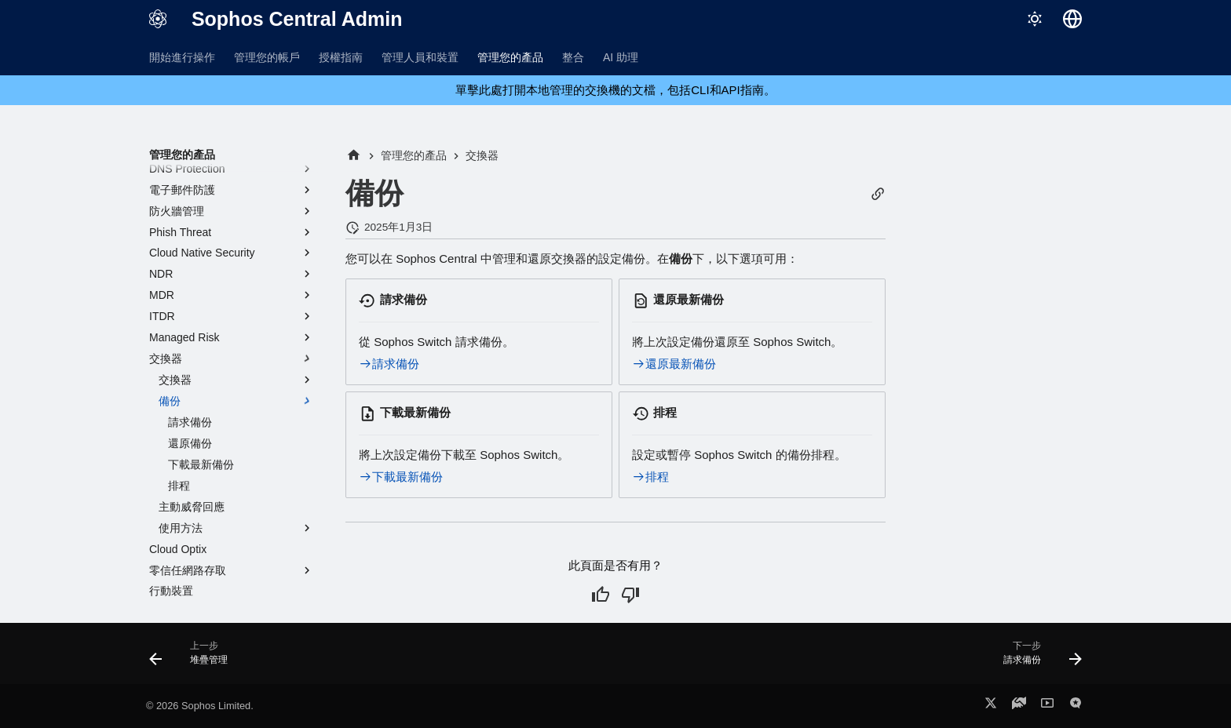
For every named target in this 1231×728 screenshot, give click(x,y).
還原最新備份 (674, 363)
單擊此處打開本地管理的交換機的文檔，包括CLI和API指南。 (615, 89)
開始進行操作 (182, 57)
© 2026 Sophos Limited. (200, 706)
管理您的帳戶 (267, 57)
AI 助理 (620, 57)
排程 (650, 476)
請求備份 (389, 363)
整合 (573, 57)
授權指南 (341, 57)
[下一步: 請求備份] (1037, 658)
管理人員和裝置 (420, 57)
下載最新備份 (401, 476)
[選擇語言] (1072, 19)
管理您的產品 (510, 57)
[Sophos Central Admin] (158, 19)
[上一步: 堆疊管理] (193, 658)
